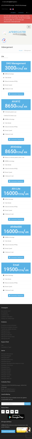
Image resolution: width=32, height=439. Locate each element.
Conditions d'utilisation (6, 316)
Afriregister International (7, 354)
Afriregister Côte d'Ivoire (7, 365)
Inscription (13, 12)
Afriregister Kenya (5, 367)
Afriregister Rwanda (6, 369)
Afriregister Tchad (5, 376)
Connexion (21, 12)
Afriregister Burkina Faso (7, 359)
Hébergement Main (5, 333)
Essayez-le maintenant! (8, 431)
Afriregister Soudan (5, 373)
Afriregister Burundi (5, 361)
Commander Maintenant (16, 94)
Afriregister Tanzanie (6, 375)
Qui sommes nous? (5, 311)
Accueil (20, 50)
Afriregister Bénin (5, 357)
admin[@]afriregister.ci (11, 2)
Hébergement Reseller (6, 335)
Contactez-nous (5, 315)
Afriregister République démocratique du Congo (12, 363)
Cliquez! (27, 404)
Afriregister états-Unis (6, 378)
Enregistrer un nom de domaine (8, 325)
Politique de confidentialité (7, 318)
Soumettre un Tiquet (6, 347)
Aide (2, 345)
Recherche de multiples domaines (9, 327)
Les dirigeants (4, 313)
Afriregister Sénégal (6, 371)
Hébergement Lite (5, 331)
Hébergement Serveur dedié (8, 336)
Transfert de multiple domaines (8, 329)
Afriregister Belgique (6, 356)
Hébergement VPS (5, 338)
